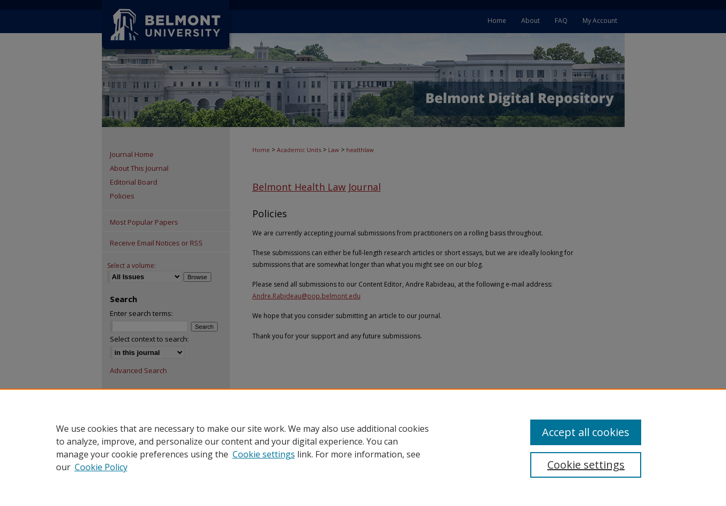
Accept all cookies (585, 432)
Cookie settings (264, 454)
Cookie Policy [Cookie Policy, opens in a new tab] (101, 467)
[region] (363, 447)
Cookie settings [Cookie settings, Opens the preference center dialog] (586, 464)
